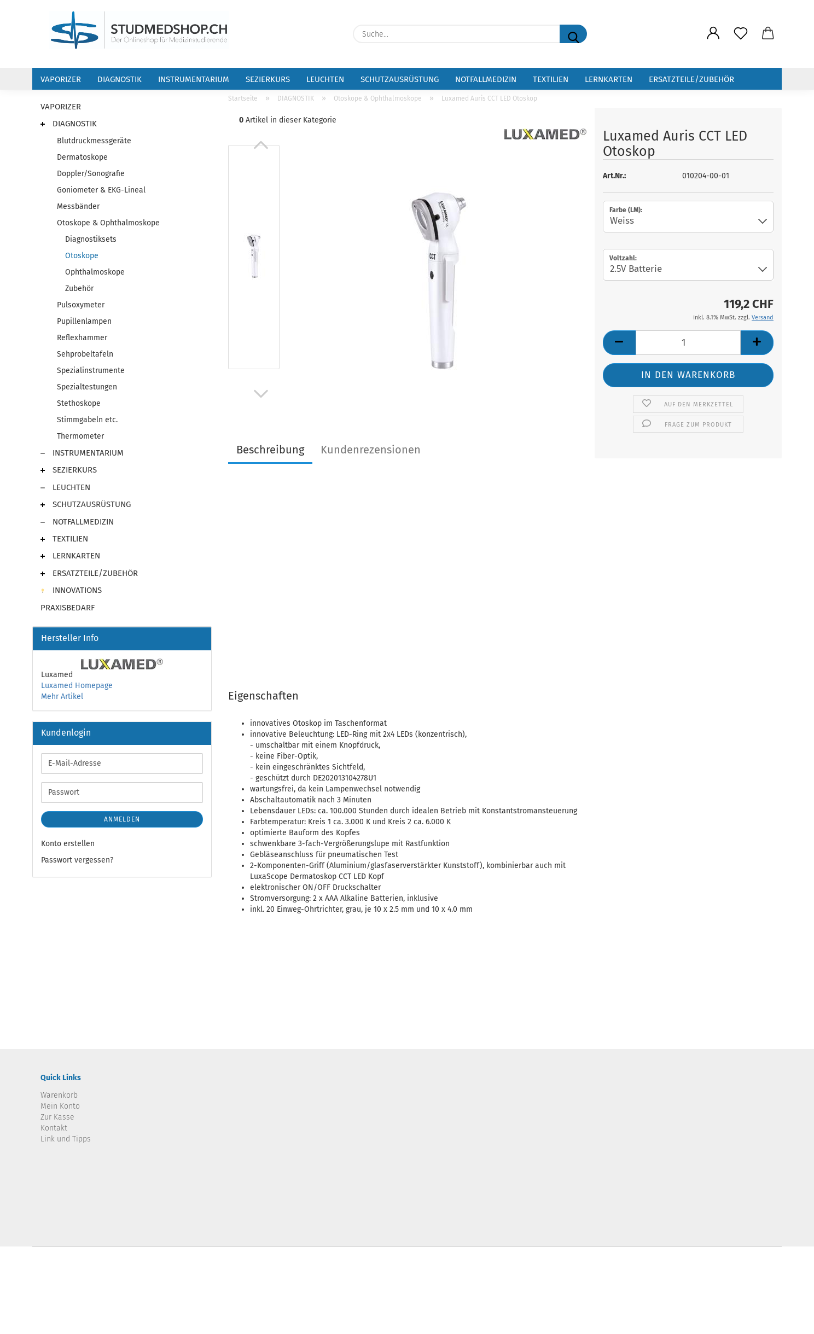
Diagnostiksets (91, 239)
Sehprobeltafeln (85, 354)
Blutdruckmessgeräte (94, 140)
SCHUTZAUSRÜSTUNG (400, 79)
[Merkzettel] (740, 34)
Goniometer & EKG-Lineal (101, 190)
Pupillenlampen (84, 321)
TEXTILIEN (550, 79)
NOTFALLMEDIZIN (485, 79)
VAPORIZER (60, 79)
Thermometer (80, 436)
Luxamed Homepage (77, 685)
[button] (713, 34)
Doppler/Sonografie (91, 173)
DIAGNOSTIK (119, 79)
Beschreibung (270, 449)
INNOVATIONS (71, 590)
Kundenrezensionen (371, 449)
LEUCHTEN (325, 79)
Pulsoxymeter (80, 305)
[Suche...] (573, 34)
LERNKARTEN (608, 79)
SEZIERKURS (268, 79)
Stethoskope (79, 403)
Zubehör (79, 288)
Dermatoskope (82, 157)
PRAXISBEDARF (67, 608)
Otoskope (81, 255)
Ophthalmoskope (95, 272)
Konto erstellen (68, 843)
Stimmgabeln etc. (87, 419)
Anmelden (122, 819)
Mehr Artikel (62, 696)
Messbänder (78, 206)
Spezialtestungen (87, 387)
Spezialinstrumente (91, 370)
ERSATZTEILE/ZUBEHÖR (691, 79)
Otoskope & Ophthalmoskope (108, 223)
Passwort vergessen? (77, 860)
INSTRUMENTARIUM (193, 79)
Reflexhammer (82, 337)
